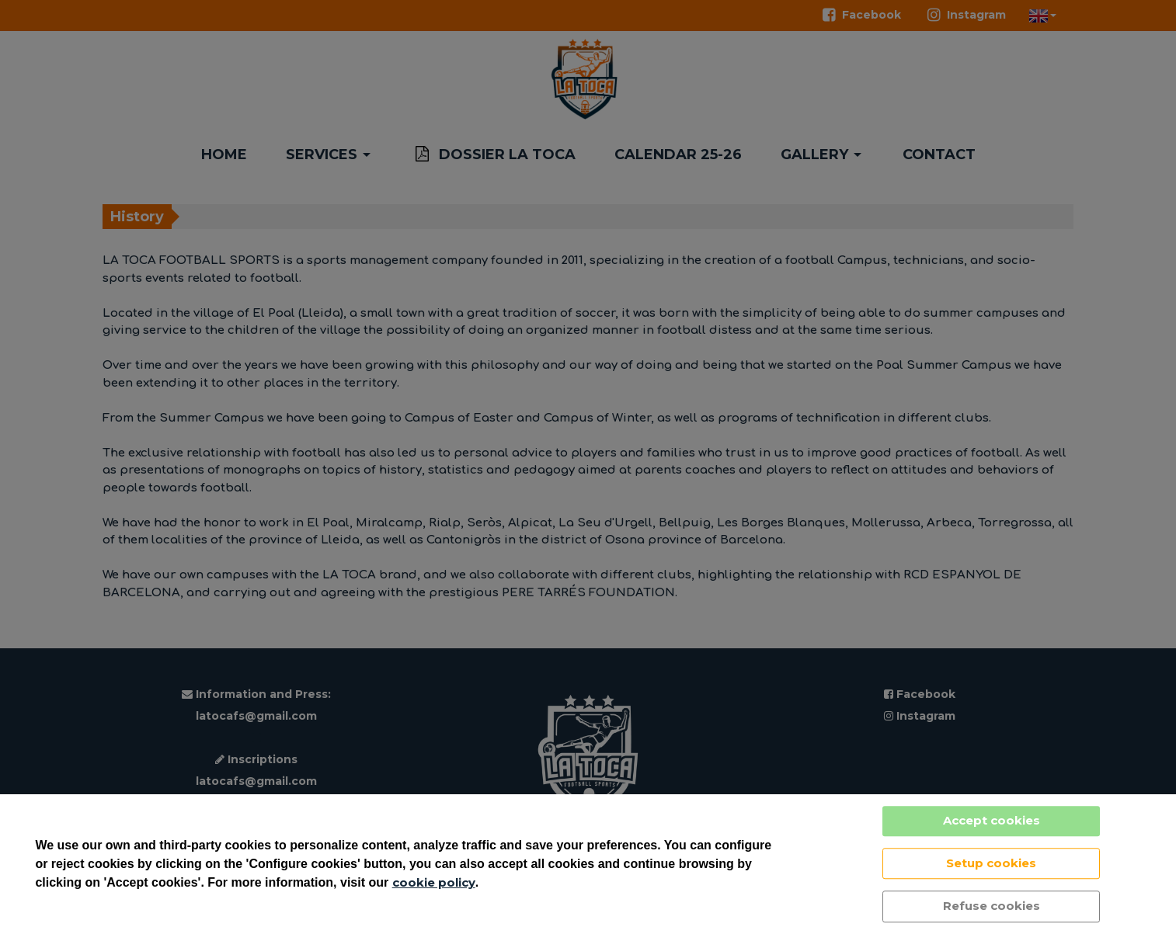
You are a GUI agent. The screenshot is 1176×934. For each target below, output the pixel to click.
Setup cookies (991, 863)
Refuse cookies (991, 905)
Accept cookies (991, 820)
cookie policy (433, 882)
